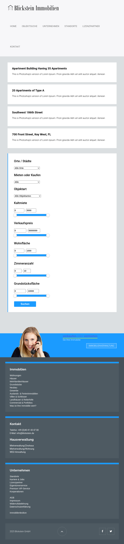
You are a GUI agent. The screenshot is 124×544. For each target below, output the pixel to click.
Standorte (70, 26)
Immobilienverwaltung (101, 346)
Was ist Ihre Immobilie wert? (23, 406)
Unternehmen (51, 26)
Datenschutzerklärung (20, 507)
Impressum (15, 500)
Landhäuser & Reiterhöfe (21, 399)
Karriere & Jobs (17, 479)
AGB (12, 497)
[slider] (15, 215)
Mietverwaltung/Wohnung (22, 449)
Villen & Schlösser (18, 396)
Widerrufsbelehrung (19, 503)
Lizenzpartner (91, 26)
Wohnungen (15, 375)
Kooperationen (17, 491)
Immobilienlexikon (18, 513)
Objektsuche (29, 26)
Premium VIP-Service (20, 488)
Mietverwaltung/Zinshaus (22, 445)
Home (13, 26)
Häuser (13, 378)
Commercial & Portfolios (21, 403)
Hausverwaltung (22, 439)
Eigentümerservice (18, 485)
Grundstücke (16, 384)
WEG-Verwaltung (18, 452)
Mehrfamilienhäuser (19, 381)
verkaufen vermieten (80, 336)
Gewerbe (14, 390)
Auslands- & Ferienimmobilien (24, 393)
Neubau (13, 387)
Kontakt (15, 46)
